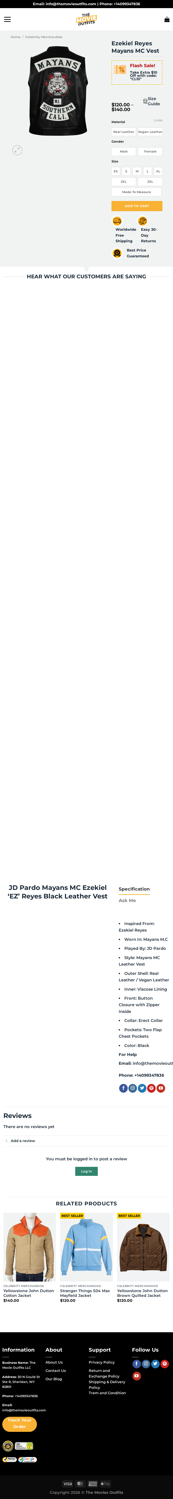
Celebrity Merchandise (43, 37)
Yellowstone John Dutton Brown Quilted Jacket (142, 1293)
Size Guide (154, 101)
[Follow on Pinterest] (151, 1088)
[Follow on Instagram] (132, 1088)
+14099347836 (149, 1075)
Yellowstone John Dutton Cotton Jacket (28, 1293)
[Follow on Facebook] (123, 1088)
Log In (86, 1171)
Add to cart (137, 206)
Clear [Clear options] (158, 120)
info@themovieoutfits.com (24, 1410)
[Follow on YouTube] (161, 1088)
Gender (118, 141)
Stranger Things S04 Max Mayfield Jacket (85, 1293)
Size (115, 161)
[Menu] (7, 19)
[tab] (134, 889)
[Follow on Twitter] (142, 1088)
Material (118, 122)
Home (15, 37)
